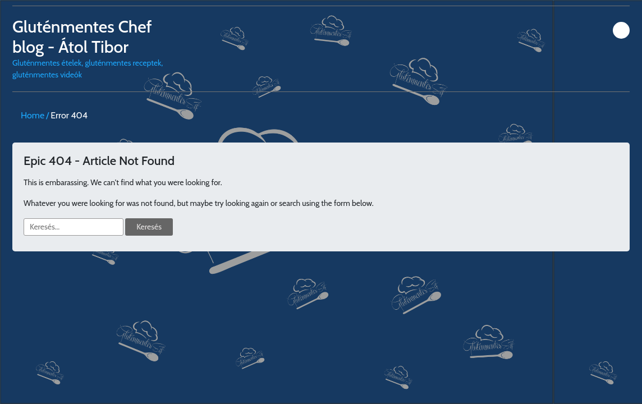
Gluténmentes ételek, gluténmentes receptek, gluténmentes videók (89, 48)
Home (32, 115)
